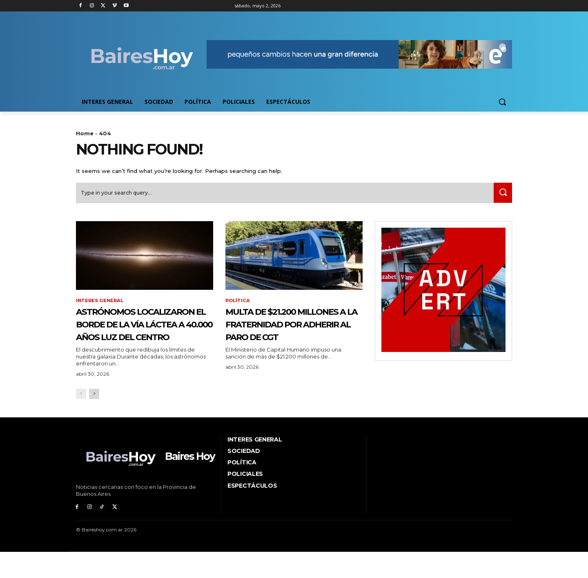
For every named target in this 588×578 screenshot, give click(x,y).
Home (85, 133)
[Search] (501, 196)
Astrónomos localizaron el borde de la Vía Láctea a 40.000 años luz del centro (143, 339)
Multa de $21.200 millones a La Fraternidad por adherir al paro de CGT (283, 339)
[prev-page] (81, 423)
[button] (502, 102)
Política (238, 304)
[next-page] (94, 423)
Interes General (100, 304)
